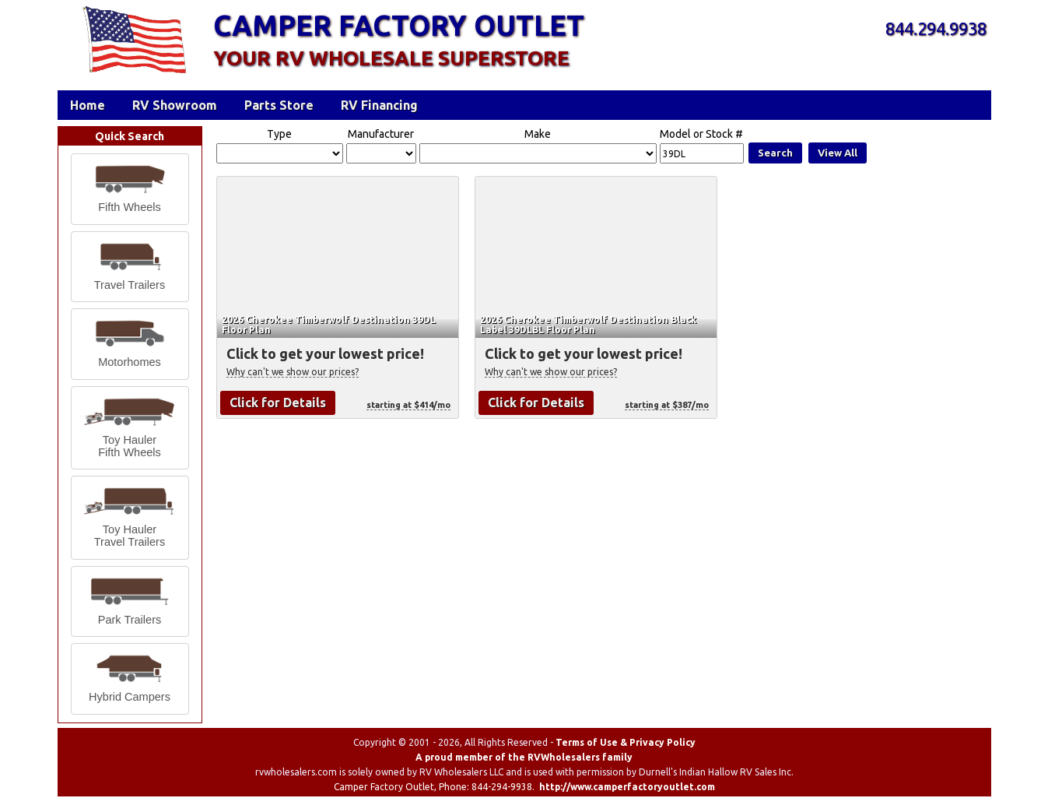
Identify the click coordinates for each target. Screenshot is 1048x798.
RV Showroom (174, 105)
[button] (130, 189)
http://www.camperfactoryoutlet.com (627, 787)
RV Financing (379, 105)
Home (87, 105)
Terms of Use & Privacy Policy (626, 742)
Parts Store (279, 105)
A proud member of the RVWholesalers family (524, 757)
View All (837, 152)
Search (775, 152)
